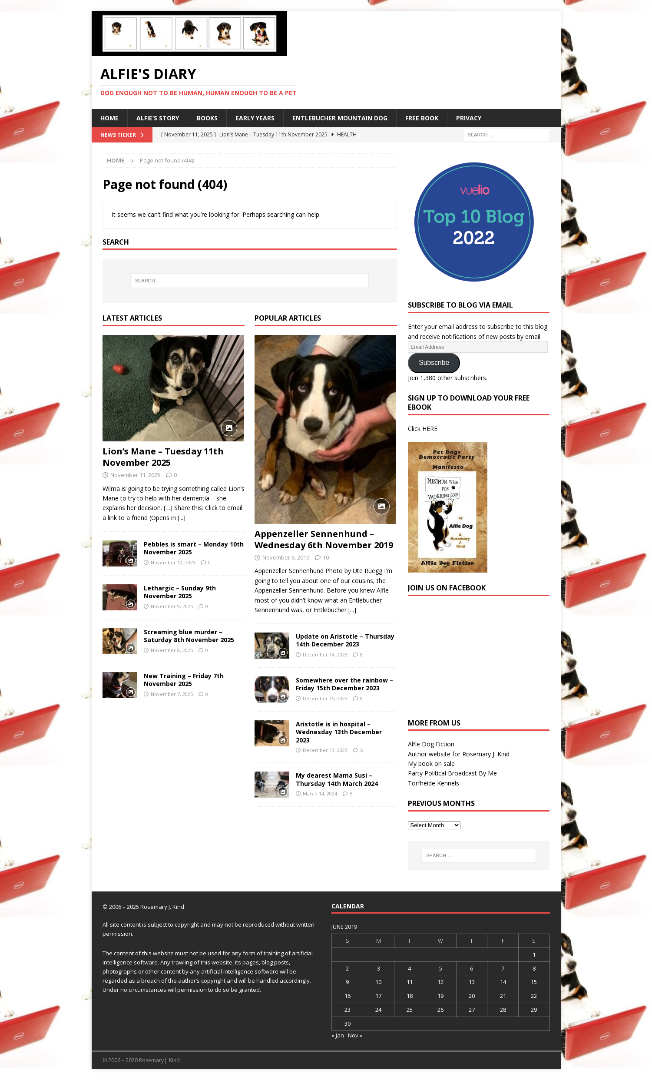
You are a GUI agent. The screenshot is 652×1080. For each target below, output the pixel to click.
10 (326, 557)
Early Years (255, 118)
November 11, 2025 (135, 475)
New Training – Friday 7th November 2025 (184, 680)
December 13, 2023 (325, 750)
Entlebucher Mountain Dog (339, 118)
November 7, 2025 (172, 694)
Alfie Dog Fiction (431, 744)
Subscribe (434, 362)
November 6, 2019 (285, 557)
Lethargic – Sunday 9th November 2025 (180, 592)
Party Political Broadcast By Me (452, 773)
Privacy (468, 118)
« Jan (337, 1035)
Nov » (355, 1035)
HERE (429, 428)
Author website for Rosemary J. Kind (459, 754)
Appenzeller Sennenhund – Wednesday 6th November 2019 (324, 539)
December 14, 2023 (325, 654)
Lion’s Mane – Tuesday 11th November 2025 (163, 456)
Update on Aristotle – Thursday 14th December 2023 (345, 640)
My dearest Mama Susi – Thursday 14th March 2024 (337, 779)
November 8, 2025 (172, 650)
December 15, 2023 (325, 698)
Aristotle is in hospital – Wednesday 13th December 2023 (339, 732)
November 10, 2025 (173, 562)
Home (109, 118)
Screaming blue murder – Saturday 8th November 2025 (189, 636)
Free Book (421, 118)
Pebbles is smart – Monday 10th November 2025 (194, 548)
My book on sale (431, 763)
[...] (181, 517)
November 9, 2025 (172, 606)
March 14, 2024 (320, 793)
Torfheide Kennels (433, 783)
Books (207, 118)
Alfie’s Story (157, 118)
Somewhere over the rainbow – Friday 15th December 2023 (344, 684)
